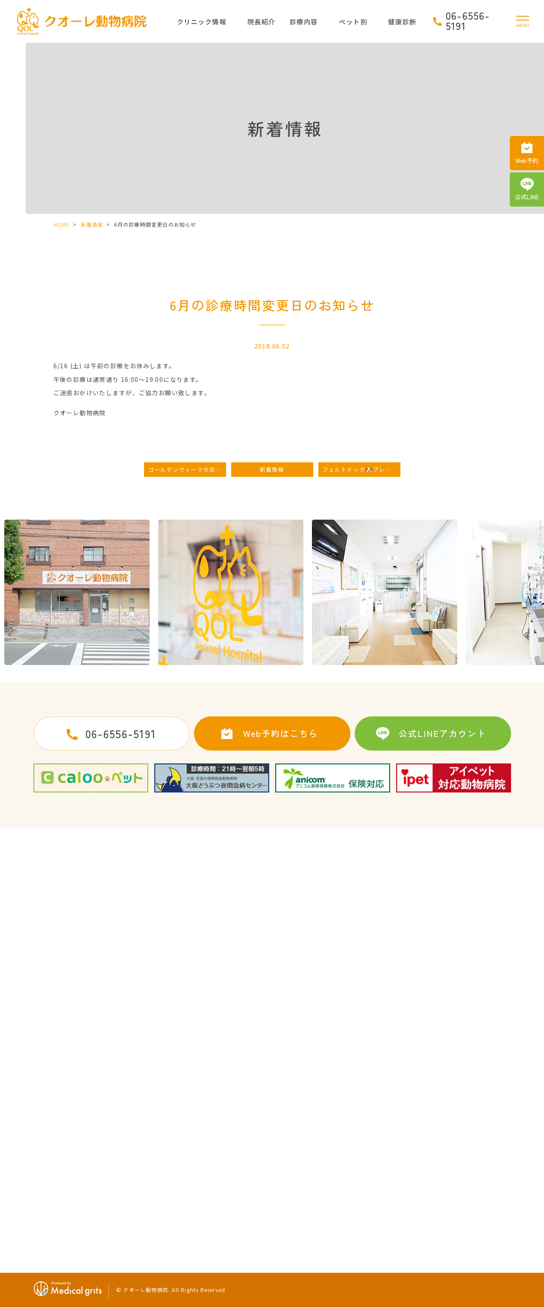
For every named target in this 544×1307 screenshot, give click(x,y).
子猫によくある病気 (440, 1110)
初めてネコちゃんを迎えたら (311, 1210)
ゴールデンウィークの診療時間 (187, 469)
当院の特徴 (53, 1177)
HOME (61, 224)
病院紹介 (49, 1127)
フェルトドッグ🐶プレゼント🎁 (361, 469)
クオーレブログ (59, 1210)
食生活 (421, 1193)
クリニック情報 (201, 21)
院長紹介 (261, 21)
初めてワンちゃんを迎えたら (311, 1177)
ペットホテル (289, 1160)
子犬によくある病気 (299, 1193)
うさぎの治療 (431, 1127)
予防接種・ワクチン (299, 1127)
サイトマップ (167, 1127)
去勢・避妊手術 (293, 1110)
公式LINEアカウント (442, 733)
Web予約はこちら (280, 733)
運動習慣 (424, 1177)
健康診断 (424, 1143)
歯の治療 (283, 1143)
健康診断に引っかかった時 (449, 1160)
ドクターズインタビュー (71, 1160)
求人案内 (160, 1110)
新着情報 (92, 224)
